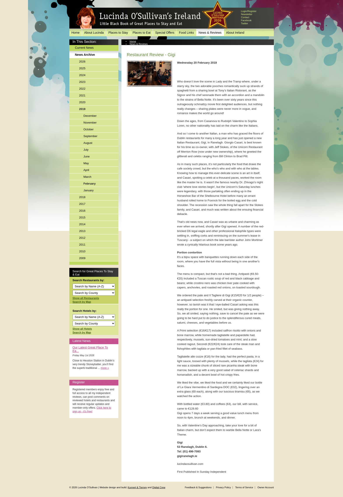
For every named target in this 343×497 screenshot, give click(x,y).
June (87, 156)
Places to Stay (118, 32)
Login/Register (249, 11)
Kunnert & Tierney (137, 487)
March (87, 176)
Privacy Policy (223, 487)
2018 (82, 197)
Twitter (244, 23)
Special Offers (164, 32)
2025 (82, 68)
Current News (84, 47)
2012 (82, 237)
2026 (82, 61)
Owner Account (265, 487)
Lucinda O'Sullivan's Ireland (138, 18)
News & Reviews (210, 32)
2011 (82, 244)
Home (76, 32)
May (86, 163)
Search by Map (82, 301)
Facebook (246, 20)
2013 (82, 231)
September (91, 136)
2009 (82, 258)
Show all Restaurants (86, 298)
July (86, 149)
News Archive (85, 54)
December (90, 115)
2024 (82, 75)
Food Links (186, 32)
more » (105, 368)
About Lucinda (94, 32)
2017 (82, 204)
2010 (82, 251)
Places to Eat (142, 32)
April (86, 170)
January (89, 190)
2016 (82, 210)
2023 (82, 82)
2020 (82, 102)
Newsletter (246, 14)
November (90, 122)
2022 (82, 88)
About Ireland (235, 32)
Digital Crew (158, 487)
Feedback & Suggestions (198, 487)
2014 (82, 224)
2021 (82, 95)
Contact (245, 17)
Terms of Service (244, 487)
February (90, 183)
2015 (82, 217)
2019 (82, 109)
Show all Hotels (82, 328)
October (89, 129)
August (88, 143)
